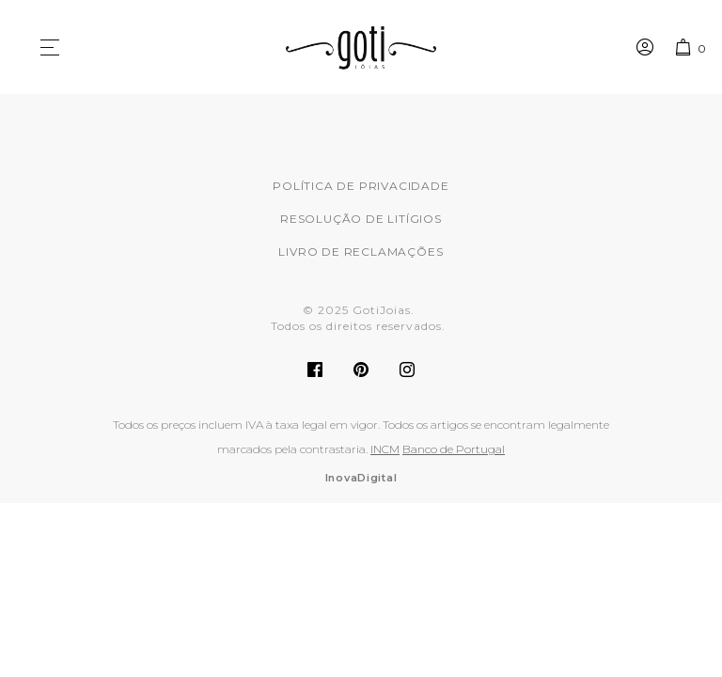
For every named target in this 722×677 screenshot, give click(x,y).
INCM (385, 449)
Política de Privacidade (360, 186)
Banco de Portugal (453, 449)
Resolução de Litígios (361, 219)
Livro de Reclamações (360, 251)
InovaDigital (361, 477)
